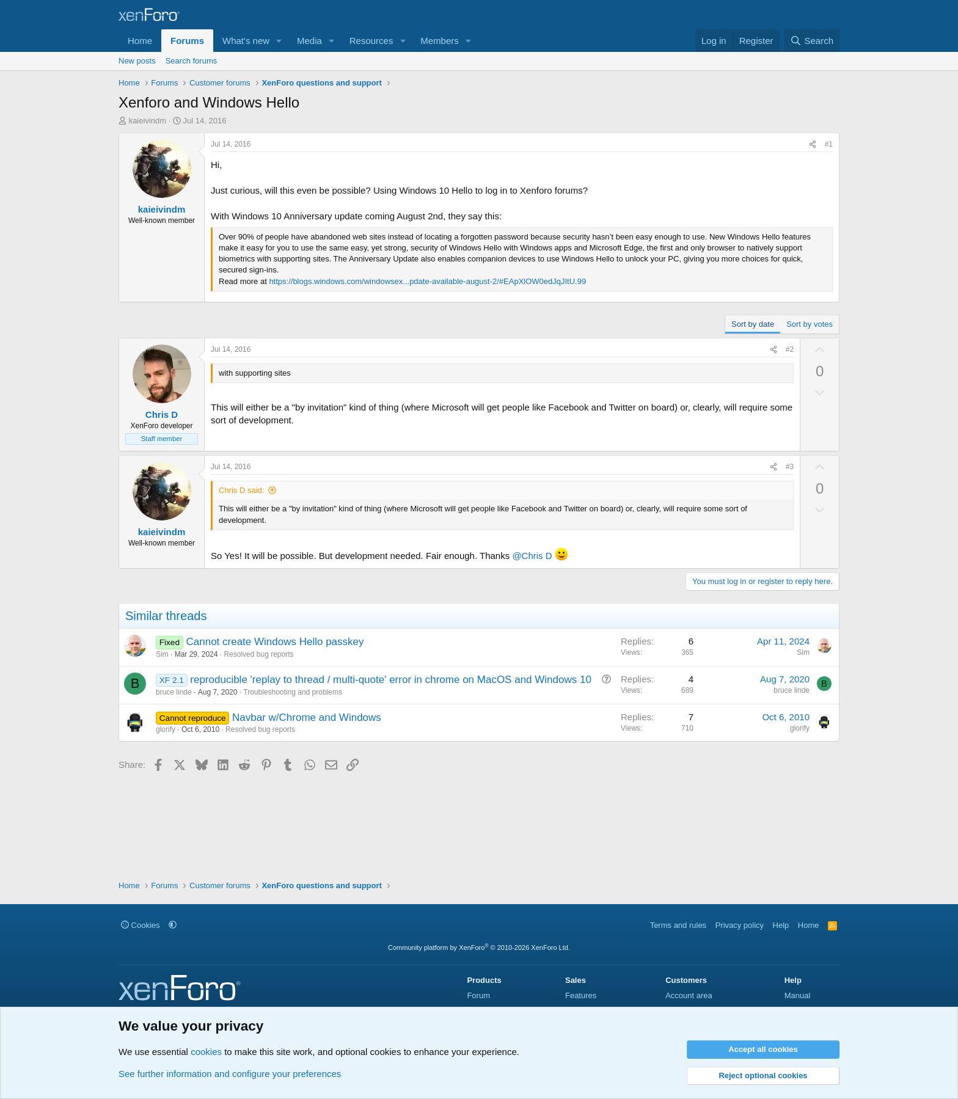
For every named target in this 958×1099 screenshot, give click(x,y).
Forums (187, 40)
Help (781, 925)
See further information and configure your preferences (230, 1073)
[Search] (811, 40)
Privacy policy (739, 925)
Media (309, 40)
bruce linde (174, 692)
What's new (245, 40)
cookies (206, 1051)
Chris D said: (241, 490)
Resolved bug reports (258, 654)
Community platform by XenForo (479, 947)
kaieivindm (147, 120)
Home (140, 40)
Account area (688, 995)
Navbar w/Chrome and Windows (306, 717)
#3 (790, 466)
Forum (478, 995)
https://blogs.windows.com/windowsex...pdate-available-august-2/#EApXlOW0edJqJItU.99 (427, 281)
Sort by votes (809, 324)
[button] (279, 40)
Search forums (192, 60)
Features (580, 995)
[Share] (813, 144)
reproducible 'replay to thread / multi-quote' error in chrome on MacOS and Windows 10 (390, 679)
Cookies (140, 925)
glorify (165, 729)
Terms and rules (678, 925)
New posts (137, 60)
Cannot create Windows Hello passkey (275, 642)
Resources (371, 40)
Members (439, 40)
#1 (829, 144)
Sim (162, 654)
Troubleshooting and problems (292, 692)
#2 (790, 349)
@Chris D (532, 555)
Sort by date (752, 324)
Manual (797, 995)
